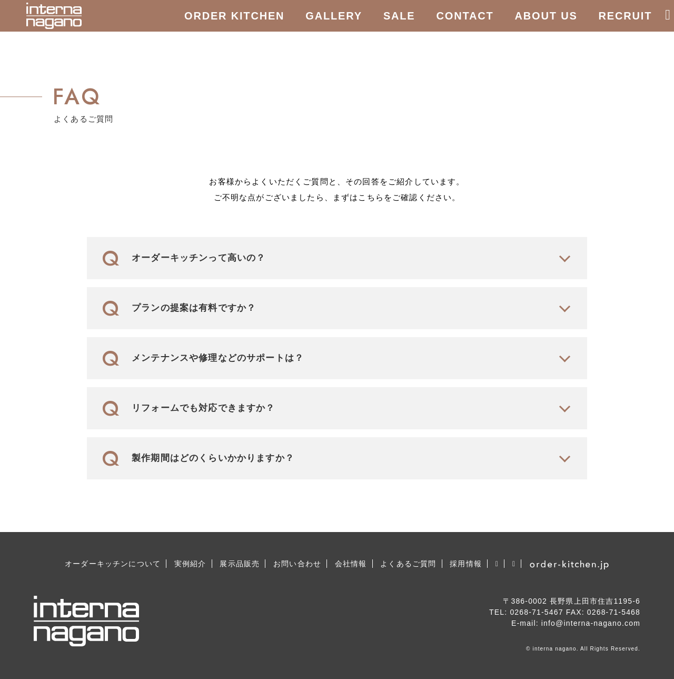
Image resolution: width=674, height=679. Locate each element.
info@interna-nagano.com (590, 623)
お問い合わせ (297, 563)
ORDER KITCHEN (234, 16)
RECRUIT (625, 16)
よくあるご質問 (408, 563)
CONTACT (465, 16)
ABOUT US (546, 16)
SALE (399, 16)
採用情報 (466, 563)
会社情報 (351, 563)
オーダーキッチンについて (113, 563)
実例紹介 (190, 563)
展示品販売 (240, 563)
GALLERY (333, 16)
